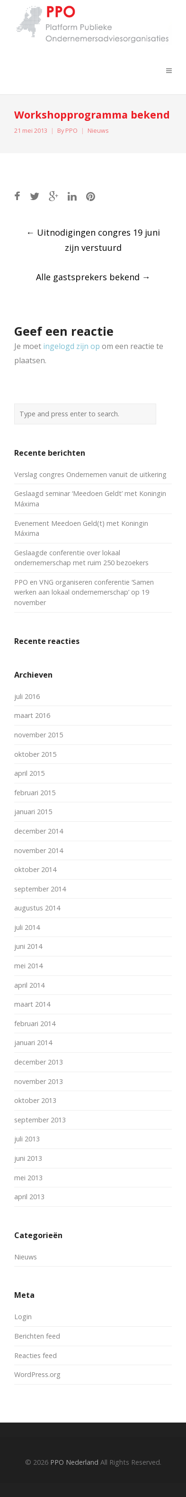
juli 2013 (27, 1138)
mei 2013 (28, 1177)
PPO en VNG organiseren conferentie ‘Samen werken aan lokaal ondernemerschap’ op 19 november (84, 592)
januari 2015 (33, 811)
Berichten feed (37, 1336)
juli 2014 (27, 927)
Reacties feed (35, 1355)
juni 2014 (28, 946)
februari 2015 (34, 792)
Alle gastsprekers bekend (93, 277)
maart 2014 (32, 1004)
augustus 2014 (37, 907)
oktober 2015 (35, 754)
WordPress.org (37, 1374)
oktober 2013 (35, 1100)
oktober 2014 (35, 869)
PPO (71, 130)
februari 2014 (34, 1023)
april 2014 (29, 985)
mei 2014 (28, 965)
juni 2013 (28, 1158)
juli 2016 (27, 696)
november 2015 (38, 734)
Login (23, 1316)
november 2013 (38, 1081)
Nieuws (98, 130)
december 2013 (38, 1061)
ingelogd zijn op (71, 346)
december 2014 (38, 831)
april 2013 (29, 1196)
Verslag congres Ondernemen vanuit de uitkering (90, 474)
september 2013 (40, 1119)
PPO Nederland (74, 1462)
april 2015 (29, 773)
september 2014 (40, 888)
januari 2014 (33, 1042)
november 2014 (38, 850)
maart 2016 (32, 715)
